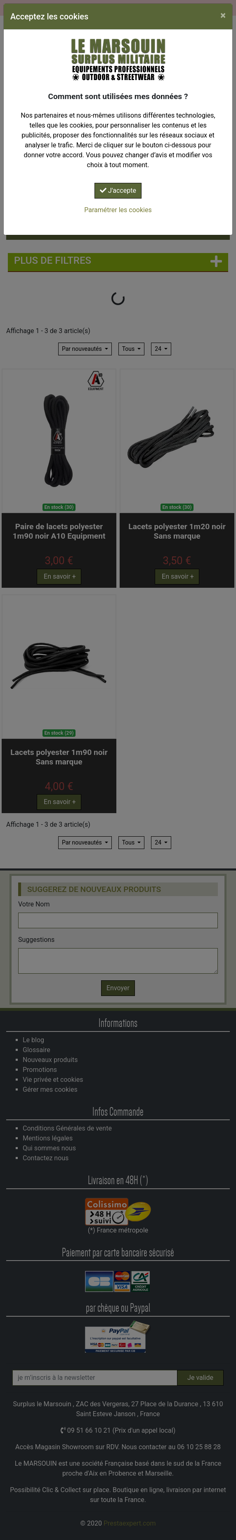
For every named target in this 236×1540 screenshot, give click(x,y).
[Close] (223, 15)
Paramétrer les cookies (117, 210)
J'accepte (118, 190)
